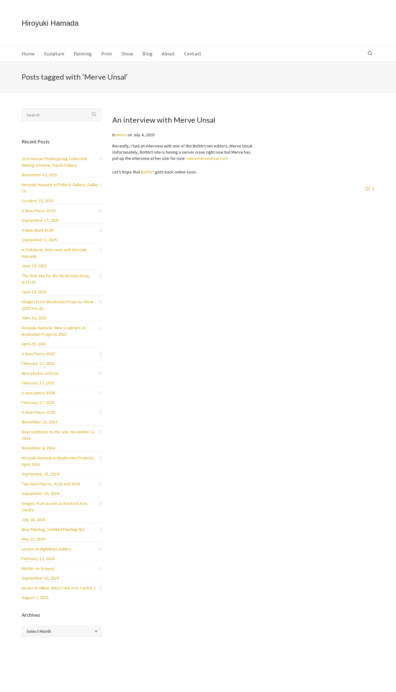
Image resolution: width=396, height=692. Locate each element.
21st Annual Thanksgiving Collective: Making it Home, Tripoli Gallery (55, 162)
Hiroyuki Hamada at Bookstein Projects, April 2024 (58, 461)
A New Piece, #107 (38, 354)
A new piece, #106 (38, 393)
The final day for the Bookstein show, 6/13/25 (56, 279)
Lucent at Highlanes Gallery (46, 549)
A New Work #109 (37, 230)
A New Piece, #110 (38, 210)
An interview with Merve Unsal (163, 119)
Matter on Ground (38, 568)
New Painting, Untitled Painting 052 (53, 529)
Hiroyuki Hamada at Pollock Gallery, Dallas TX (60, 188)
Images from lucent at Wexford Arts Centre (55, 507)
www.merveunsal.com (207, 158)
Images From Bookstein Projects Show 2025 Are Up (57, 305)
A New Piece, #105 (38, 412)
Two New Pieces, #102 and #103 (51, 484)
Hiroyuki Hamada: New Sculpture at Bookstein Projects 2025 (54, 331)
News (121, 135)
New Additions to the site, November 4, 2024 (58, 435)
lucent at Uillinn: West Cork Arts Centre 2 (59, 588)
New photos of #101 (40, 373)
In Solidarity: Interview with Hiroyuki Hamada (54, 253)
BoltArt (147, 172)
